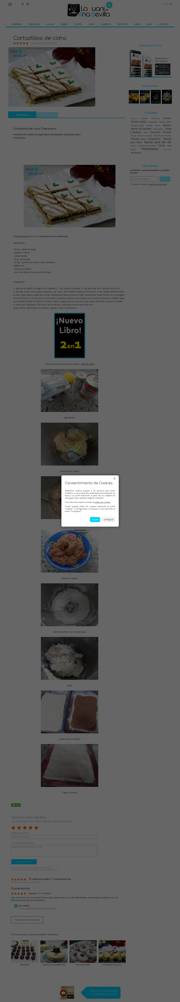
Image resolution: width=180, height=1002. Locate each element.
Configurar (108, 519)
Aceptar (95, 519)
